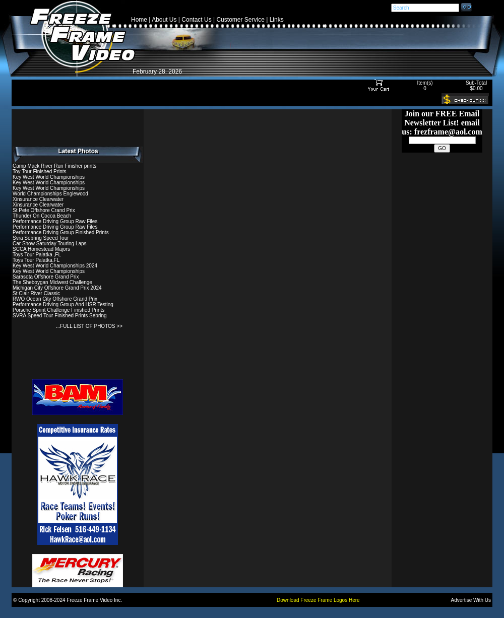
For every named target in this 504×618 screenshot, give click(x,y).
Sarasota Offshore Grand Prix (46, 277)
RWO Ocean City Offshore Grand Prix (55, 299)
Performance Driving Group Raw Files (55, 221)
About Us (164, 19)
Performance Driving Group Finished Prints (61, 232)
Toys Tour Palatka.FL (36, 260)
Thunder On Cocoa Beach (42, 216)
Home (139, 19)
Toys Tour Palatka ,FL (37, 254)
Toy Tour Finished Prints (40, 171)
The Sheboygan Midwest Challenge (52, 282)
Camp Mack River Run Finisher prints (54, 166)
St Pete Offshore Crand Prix (44, 210)
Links (277, 19)
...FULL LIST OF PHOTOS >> (89, 326)
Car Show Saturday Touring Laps (50, 243)
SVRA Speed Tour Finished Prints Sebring (60, 315)
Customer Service (240, 19)
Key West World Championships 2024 (55, 265)
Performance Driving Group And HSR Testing (63, 304)
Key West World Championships (49, 177)
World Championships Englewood (50, 193)
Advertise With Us (471, 600)
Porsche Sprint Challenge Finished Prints (58, 310)
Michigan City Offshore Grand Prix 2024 (57, 288)
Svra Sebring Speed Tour (41, 238)
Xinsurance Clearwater (38, 199)
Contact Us (196, 19)
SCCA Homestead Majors (41, 249)
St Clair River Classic (36, 293)
